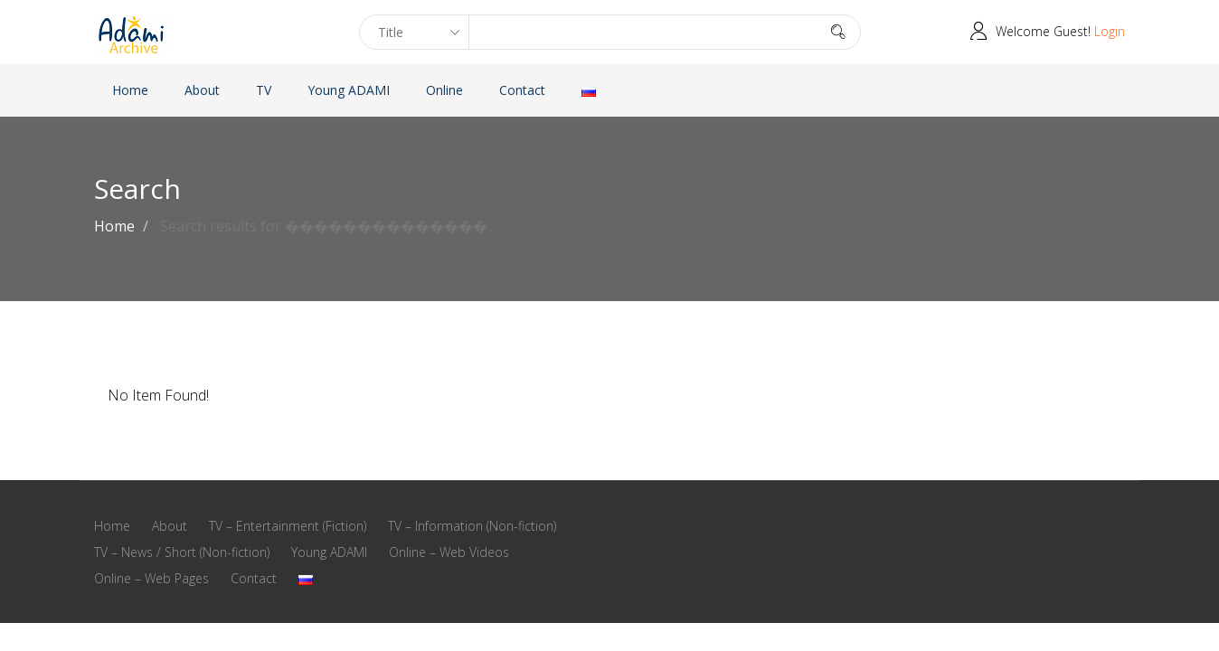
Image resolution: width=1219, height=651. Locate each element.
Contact (522, 90)
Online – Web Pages (151, 578)
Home (130, 90)
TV (263, 90)
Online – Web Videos (449, 552)
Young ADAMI (348, 90)
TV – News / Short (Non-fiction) (181, 552)
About (202, 90)
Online (444, 90)
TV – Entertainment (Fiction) (287, 525)
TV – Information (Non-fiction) (472, 525)
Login (1109, 31)
